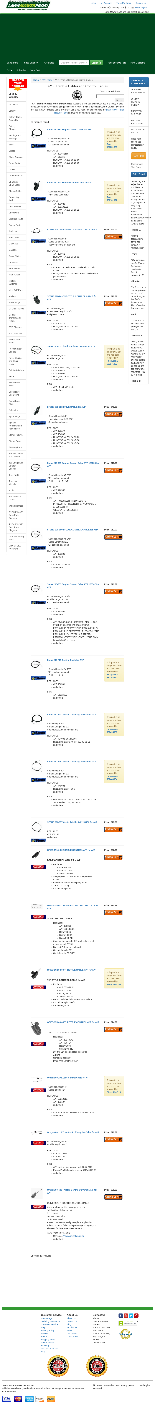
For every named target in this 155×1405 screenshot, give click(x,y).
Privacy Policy (47, 1330)
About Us (71, 1318)
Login (93, 3)
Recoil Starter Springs (15, 350)
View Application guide (73, 1236)
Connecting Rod (14, 199)
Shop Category (32, 63)
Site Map (45, 1345)
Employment (73, 1327)
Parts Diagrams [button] (138, 63)
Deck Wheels (15, 206)
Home (36, 80)
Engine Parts (15, 225)
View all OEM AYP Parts (15, 547)
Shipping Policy (48, 1339)
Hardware (13, 262)
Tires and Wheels (13, 482)
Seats (11, 376)
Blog (43, 1351)
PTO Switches (15, 333)
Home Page (46, 1318)
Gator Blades (15, 256)
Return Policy (47, 1342)
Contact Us (141, 3)
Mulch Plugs (14, 302)
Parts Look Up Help (116, 63)
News (69, 1330)
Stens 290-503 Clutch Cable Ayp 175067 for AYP (71, 346)
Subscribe (21, 70)
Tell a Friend (139, 174)
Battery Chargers (13, 127)
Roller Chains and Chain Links (15, 361)
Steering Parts (15, 447)
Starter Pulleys (16, 435)
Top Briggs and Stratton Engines (16, 466)
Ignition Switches (13, 282)
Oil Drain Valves (16, 308)
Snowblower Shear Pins (14, 393)
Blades (12, 151)
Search (96, 63)
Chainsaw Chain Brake (14, 183)
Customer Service (49, 1324)
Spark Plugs (14, 416)
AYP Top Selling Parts (16, 538)
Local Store (72, 1336)
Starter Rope (15, 441)
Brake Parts (14, 163)
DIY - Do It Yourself (50, 1348)
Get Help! (139, 155)
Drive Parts (14, 212)
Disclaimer (72, 1333)
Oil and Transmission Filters (15, 318)
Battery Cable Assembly (15, 118)
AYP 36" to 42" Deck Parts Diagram (16, 515)
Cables (12, 169)
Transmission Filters (15, 498)
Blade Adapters (16, 157)
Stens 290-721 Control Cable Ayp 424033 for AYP (71, 714)
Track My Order (123, 3)
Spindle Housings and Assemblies (15, 425)
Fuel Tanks (14, 237)
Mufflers (12, 296)
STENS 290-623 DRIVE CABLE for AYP (66, 407)
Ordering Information (50, 1321)
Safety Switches (16, 370)
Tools (11, 490)
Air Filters (13, 104)
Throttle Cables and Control (16, 455)
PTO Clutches (15, 327)
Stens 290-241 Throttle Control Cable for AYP (69, 182)
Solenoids (13, 410)
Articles (44, 1333)
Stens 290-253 (114, 984)
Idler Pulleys (14, 274)
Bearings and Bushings (15, 137)
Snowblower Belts (14, 384)
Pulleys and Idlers (14, 341)
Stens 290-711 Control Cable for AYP (65, 660)
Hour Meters (14, 268)
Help (43, 1327)
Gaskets (12, 250)
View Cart (35, 70)
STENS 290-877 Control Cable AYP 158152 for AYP (72, 822)
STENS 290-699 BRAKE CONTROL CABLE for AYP (72, 530)
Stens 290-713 (114, 1092)
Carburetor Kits (16, 175)
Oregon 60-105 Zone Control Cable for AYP (68, 1078)
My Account (106, 3)
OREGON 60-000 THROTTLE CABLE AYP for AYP (71, 970)
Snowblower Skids (14, 402)
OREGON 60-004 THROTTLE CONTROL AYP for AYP (73, 1022)
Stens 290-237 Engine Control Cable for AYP (69, 129)
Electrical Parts (16, 219)
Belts (11, 144)
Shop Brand (13, 63)
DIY (9, 70)
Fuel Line (13, 231)
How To (44, 1336)
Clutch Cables (15, 191)
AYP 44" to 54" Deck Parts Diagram (16, 527)
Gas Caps (13, 243)
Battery (12, 111)
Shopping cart (141, 7)
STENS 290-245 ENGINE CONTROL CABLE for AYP (72, 229)
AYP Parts (47, 80)
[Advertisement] (77, 36)
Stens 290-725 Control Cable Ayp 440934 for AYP (71, 761)
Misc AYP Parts (16, 290)
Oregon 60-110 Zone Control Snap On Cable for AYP (73, 1132)
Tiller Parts (14, 475)
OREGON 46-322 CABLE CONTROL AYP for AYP (71, 850)
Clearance (49, 63)
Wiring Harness (16, 506)
